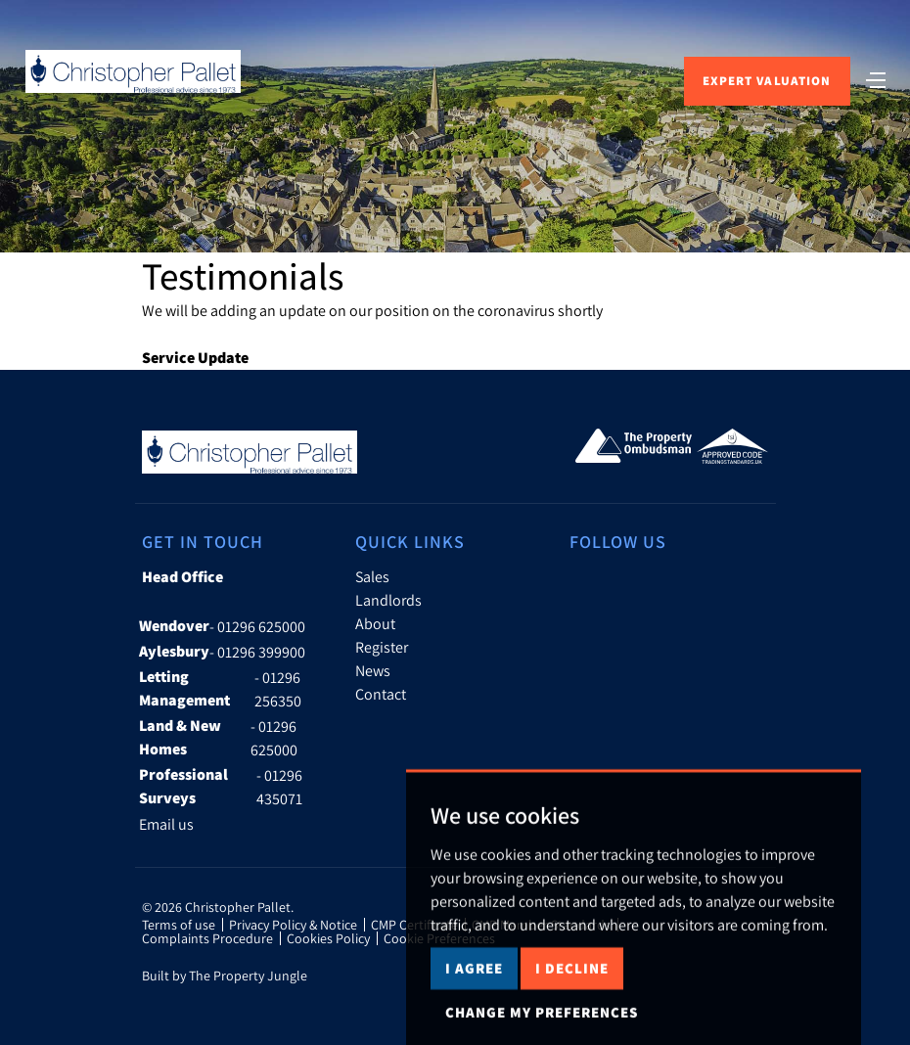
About (375, 623)
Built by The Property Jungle (224, 975)
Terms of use (178, 924)
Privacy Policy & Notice (293, 924)
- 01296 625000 (222, 626)
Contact (380, 694)
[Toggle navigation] (876, 78)
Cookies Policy (328, 938)
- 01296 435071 (220, 786)
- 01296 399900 (222, 651)
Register (381, 647)
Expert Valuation (767, 80)
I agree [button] (474, 993)
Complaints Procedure (207, 938)
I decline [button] (572, 993)
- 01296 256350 (220, 688)
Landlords (388, 600)
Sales (372, 576)
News (372, 670)
